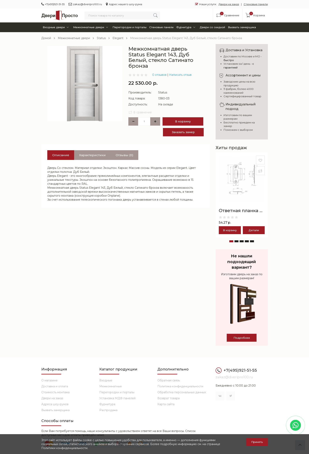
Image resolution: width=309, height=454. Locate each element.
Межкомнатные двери (91, 27)
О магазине (49, 380)
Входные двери (56, 27)
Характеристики (92, 155)
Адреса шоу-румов (55, 404)
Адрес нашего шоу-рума (124, 4)
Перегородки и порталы (129, 27)
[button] (231, 241)
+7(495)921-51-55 (53, 4)
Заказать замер (183, 132)
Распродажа (108, 410)
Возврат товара (168, 398)
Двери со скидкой (212, 27)
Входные (105, 380)
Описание (60, 155)
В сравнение (140, 112)
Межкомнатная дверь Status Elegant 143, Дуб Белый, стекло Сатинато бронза (186, 38)
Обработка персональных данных (181, 392)
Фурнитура (186, 27)
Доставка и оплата (54, 386)
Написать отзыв (180, 75)
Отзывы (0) (124, 155)
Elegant (117, 38)
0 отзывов (159, 75)
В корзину (183, 121)
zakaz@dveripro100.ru (85, 4)
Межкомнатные (110, 386)
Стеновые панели (256, 4)
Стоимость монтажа (55, 392)
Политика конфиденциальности (180, 386)
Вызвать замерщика (242, 27)
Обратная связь (168, 380)
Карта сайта (165, 404)
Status (101, 38)
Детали (254, 230)
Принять (257, 441)
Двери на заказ (229, 4)
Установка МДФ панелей (117, 398)
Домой (46, 38)
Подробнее (241, 337)
